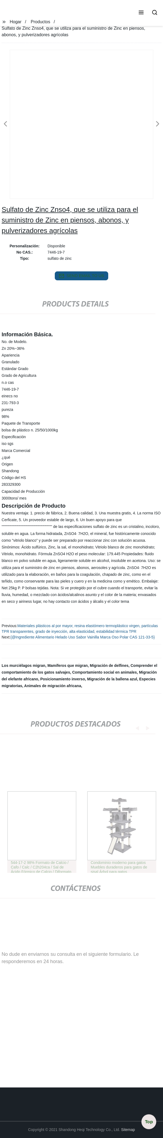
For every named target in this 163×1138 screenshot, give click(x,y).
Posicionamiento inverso (62, 679)
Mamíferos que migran (67, 665)
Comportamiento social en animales (104, 672)
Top (149, 1121)
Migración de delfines (109, 665)
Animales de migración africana (52, 686)
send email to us (81, 276)
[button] (141, 12)
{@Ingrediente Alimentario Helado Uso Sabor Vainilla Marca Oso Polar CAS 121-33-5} (83, 637)
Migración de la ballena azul (112, 679)
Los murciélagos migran (23, 665)
